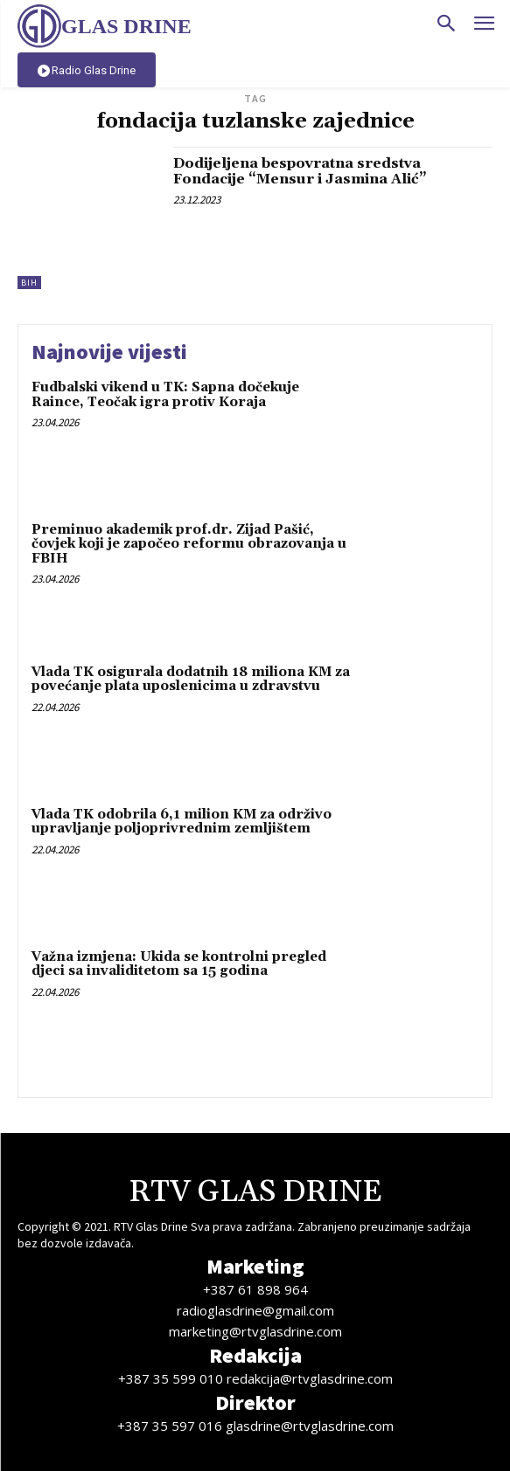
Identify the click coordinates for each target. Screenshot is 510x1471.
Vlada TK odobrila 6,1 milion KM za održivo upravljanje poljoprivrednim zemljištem (181, 822)
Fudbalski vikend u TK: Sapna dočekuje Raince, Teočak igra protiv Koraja (165, 395)
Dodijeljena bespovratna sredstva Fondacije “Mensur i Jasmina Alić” (300, 171)
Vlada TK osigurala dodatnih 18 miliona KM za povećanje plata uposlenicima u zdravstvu (190, 679)
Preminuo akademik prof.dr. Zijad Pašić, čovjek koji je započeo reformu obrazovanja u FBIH (188, 544)
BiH (29, 282)
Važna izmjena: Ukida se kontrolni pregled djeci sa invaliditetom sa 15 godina (178, 964)
